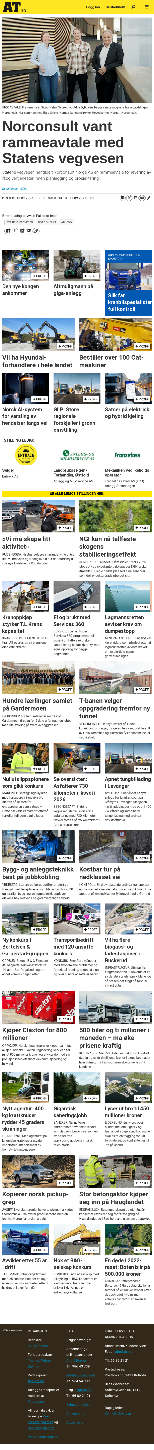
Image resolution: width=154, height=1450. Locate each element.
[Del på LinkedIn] (136, 198)
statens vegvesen (20, 222)
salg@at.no (83, 1390)
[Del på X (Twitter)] (129, 198)
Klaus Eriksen (38, 1346)
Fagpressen (37, 1401)
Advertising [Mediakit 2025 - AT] (75, 1422)
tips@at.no (36, 1381)
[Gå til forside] (14, 7)
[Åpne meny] (147, 7)
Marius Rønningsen (80, 1375)
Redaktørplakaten (41, 1428)
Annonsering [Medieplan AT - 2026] (75, 1413)
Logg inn (93, 7)
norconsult (47, 222)
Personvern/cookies (43, 1437)
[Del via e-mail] (142, 198)
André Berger (76, 1360)
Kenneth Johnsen (118, 1413)
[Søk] (133, 7)
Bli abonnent (116, 7)
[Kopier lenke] (148, 198)
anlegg (66, 222)
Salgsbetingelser (79, 1405)
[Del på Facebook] (123, 198)
